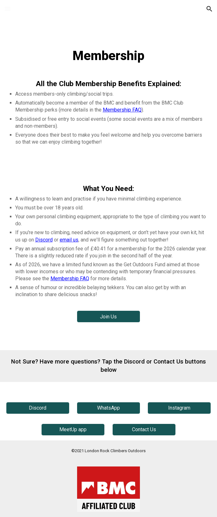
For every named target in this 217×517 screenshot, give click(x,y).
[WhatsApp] (108, 408)
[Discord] (38, 408)
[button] (7, 8)
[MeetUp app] (73, 429)
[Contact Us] (144, 429)
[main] (108, 56)
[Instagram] (179, 408)
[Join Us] (108, 317)
